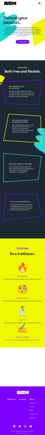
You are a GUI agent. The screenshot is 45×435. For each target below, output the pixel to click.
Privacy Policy (18, 433)
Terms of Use (26, 433)
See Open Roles (22, 42)
